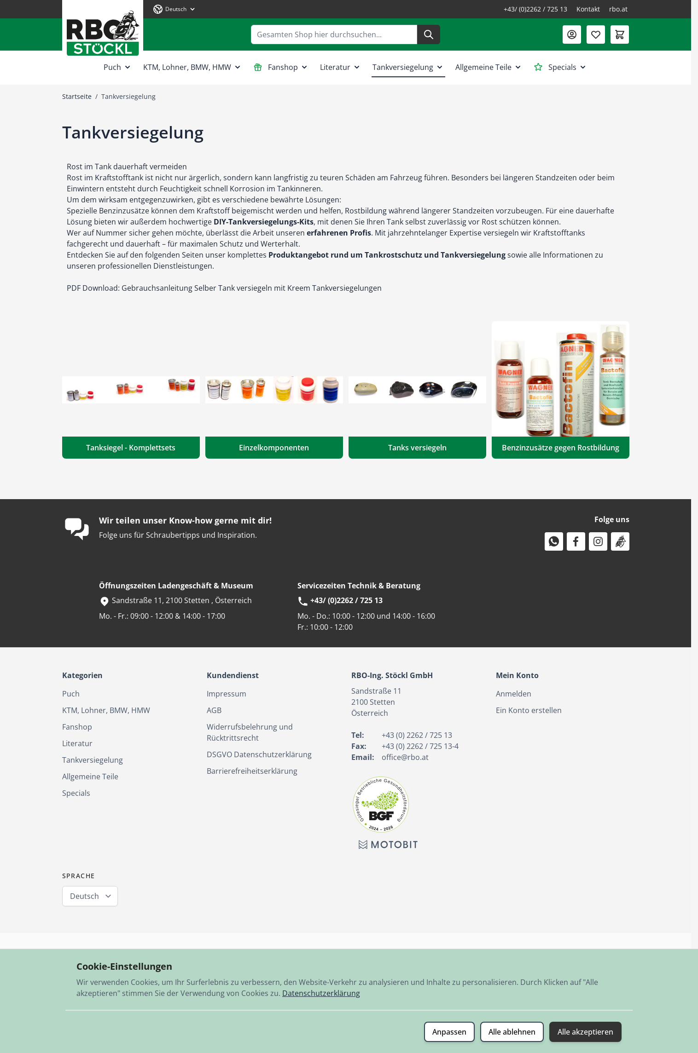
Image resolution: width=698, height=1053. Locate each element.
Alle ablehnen (512, 1032)
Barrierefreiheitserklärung (252, 771)
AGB (214, 710)
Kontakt (588, 9)
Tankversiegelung (408, 67)
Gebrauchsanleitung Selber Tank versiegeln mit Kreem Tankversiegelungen (252, 288)
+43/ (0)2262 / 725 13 (535, 9)
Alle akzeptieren (585, 1032)
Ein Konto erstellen (529, 710)
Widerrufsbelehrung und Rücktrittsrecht (250, 732)
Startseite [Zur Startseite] (77, 96)
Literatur (340, 67)
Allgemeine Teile (489, 67)
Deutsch (84, 896)
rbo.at (618, 9)
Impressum (226, 694)
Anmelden (513, 694)
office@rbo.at (405, 757)
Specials (560, 67)
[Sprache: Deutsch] (174, 9)
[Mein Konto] (572, 34)
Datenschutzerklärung (321, 993)
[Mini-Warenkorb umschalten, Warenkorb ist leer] (620, 34)
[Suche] (428, 34)
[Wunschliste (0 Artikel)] (596, 34)
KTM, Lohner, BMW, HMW (192, 67)
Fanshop (281, 67)
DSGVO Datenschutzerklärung (259, 754)
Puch (118, 67)
